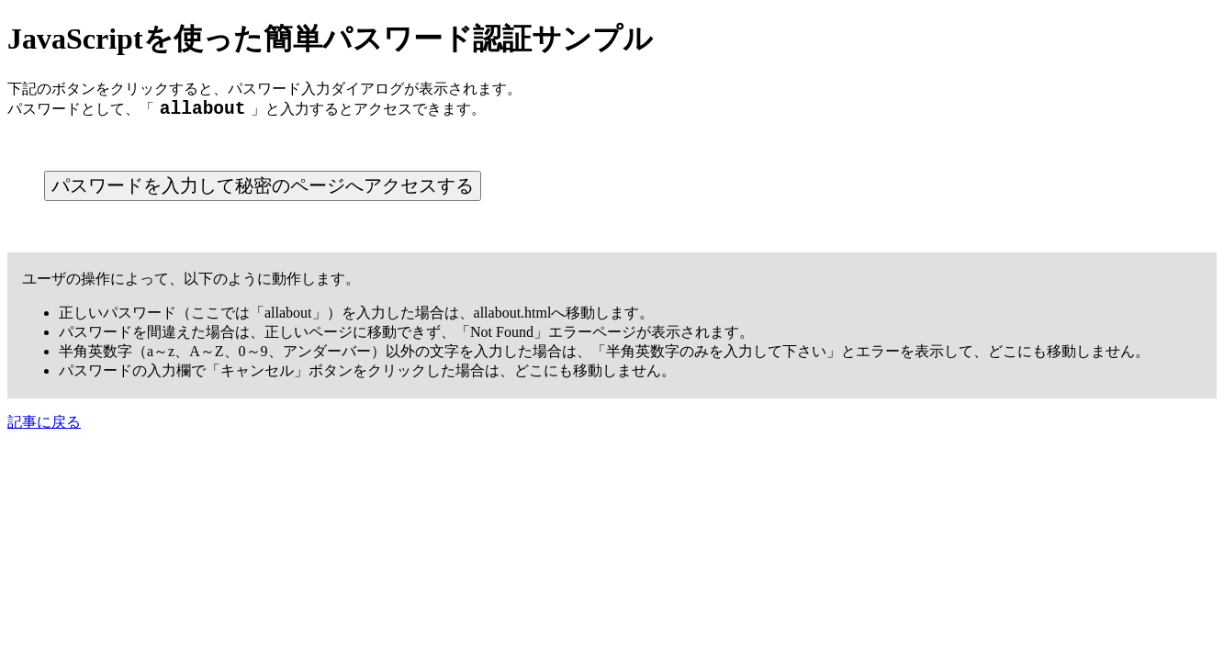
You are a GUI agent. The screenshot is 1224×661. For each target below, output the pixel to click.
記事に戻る (44, 426)
